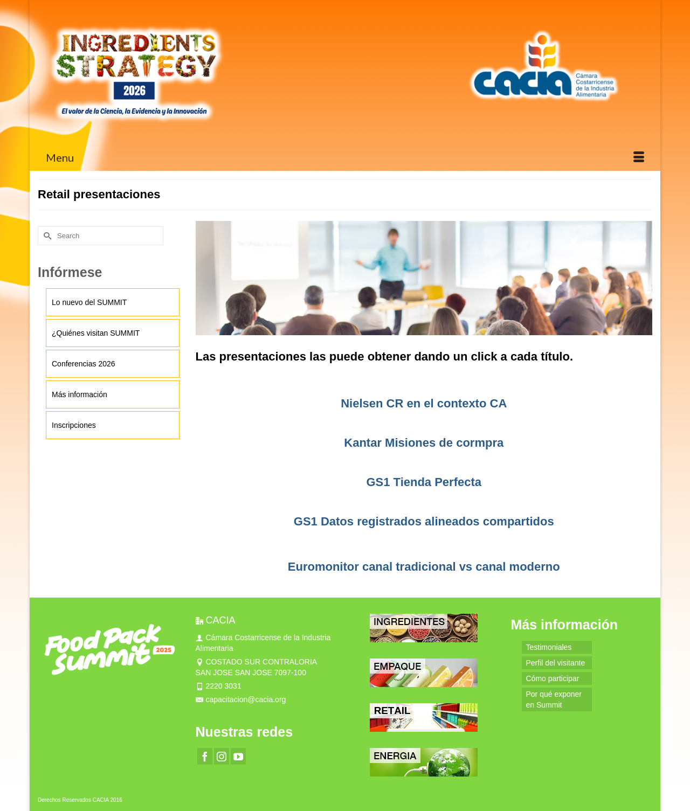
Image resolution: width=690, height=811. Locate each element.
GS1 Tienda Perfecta (423, 482)
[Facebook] (204, 756)
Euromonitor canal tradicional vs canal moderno (424, 566)
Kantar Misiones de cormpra (423, 442)
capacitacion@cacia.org (241, 699)
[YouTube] (238, 756)
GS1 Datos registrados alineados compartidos (424, 521)
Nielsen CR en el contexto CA (424, 403)
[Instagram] (221, 756)
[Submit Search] (46, 235)
